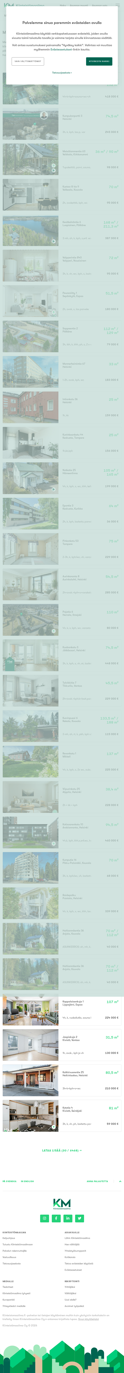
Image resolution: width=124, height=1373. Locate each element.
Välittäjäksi (70, 1293)
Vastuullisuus (9, 1257)
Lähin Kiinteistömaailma (77, 1238)
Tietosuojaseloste (12, 1263)
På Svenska (10, 1181)
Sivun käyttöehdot (88, 1319)
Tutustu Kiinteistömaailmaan (18, 1244)
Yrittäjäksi (70, 1287)
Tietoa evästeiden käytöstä (79, 1263)
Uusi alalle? (70, 1299)
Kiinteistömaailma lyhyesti (16, 1293)
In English (27, 1181)
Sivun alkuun (120, 1181)
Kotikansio (70, 1257)
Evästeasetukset (73, 1270)
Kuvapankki (9, 1299)
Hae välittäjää (72, 1244)
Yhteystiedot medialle (14, 1306)
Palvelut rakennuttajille (15, 1250)
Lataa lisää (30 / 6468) (60, 1150)
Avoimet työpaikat (74, 1306)
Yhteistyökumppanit (75, 1250)
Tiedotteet (8, 1287)
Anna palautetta (97, 1181)
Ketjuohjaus (9, 1238)
